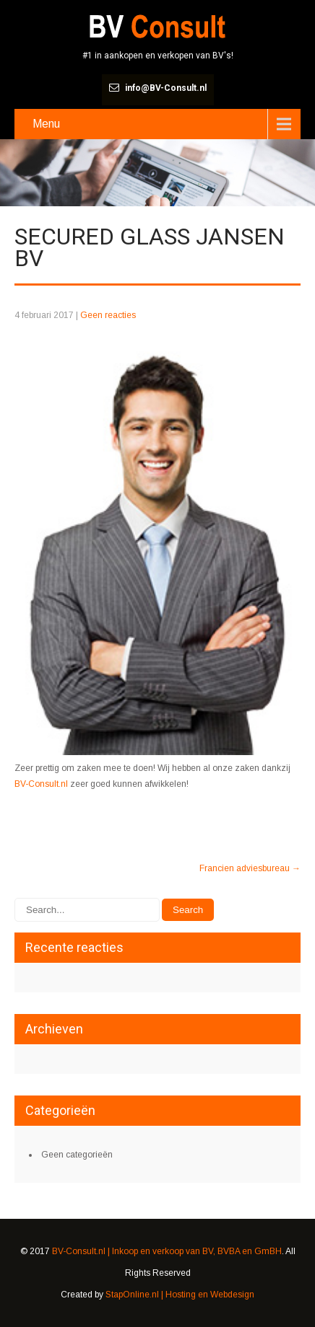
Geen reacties (108, 315)
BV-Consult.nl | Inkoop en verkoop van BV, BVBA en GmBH (167, 1251)
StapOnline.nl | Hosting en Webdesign (179, 1294)
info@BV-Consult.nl (166, 88)
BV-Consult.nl (41, 784)
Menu (46, 124)
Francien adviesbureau (250, 868)
